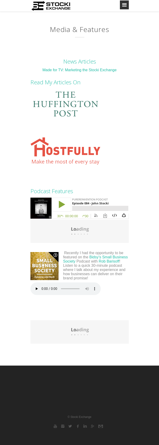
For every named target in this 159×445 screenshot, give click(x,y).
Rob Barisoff (109, 261)
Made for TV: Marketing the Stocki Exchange (79, 70)
